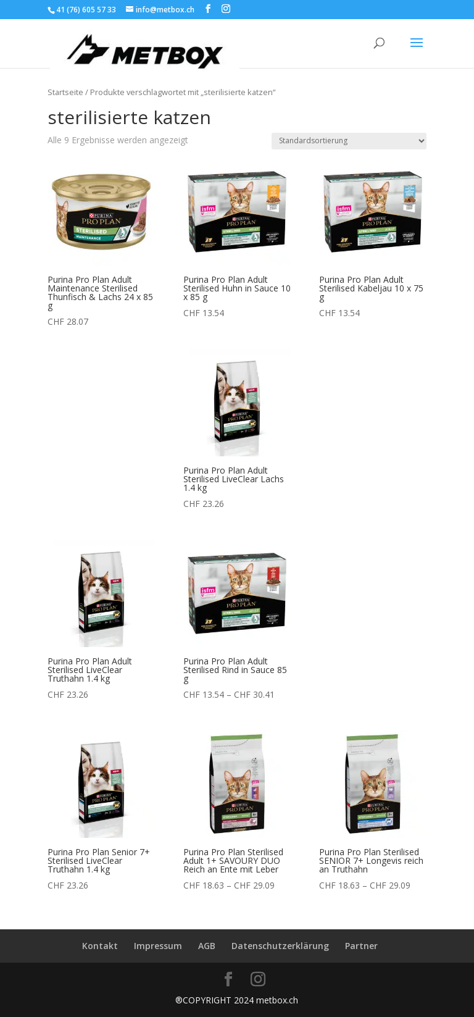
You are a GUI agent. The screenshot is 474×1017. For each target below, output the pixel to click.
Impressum (158, 946)
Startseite (65, 92)
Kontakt (100, 946)
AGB (206, 946)
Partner (361, 946)
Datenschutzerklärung (280, 946)
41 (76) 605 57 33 (86, 9)
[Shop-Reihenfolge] (349, 141)
